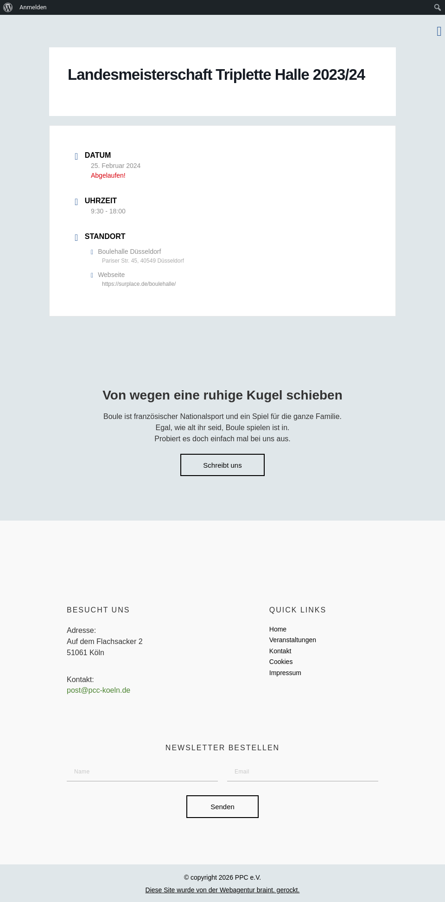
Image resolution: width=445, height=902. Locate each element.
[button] (439, 31)
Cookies (281, 662)
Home (277, 629)
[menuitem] (8, 7)
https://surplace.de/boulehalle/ (139, 284)
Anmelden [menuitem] (33, 7)
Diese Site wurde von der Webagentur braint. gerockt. (223, 890)
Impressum (285, 673)
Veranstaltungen (292, 640)
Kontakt (280, 651)
